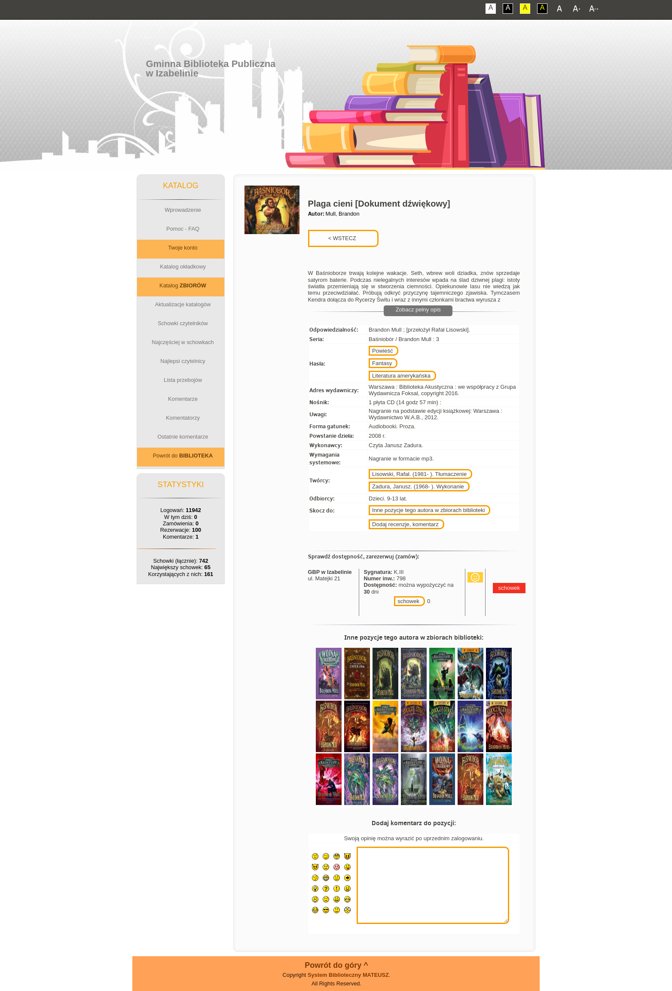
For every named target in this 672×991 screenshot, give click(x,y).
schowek (408, 601)
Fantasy (382, 363)
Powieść (382, 351)
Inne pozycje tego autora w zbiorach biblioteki (428, 510)
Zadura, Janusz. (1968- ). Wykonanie (418, 486)
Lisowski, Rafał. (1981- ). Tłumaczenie (419, 474)
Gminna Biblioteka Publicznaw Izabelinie (210, 68)
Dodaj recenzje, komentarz (405, 524)
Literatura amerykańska (401, 375)
